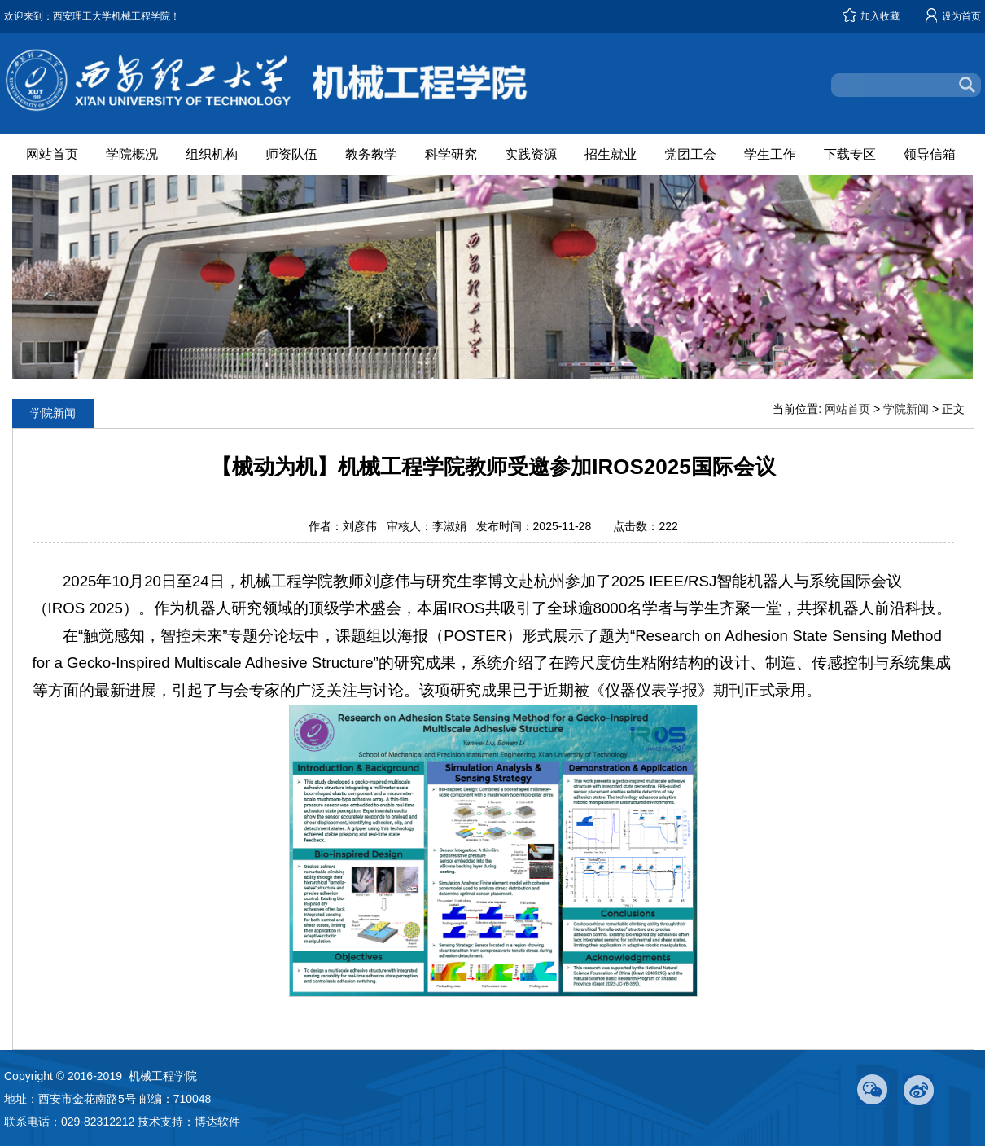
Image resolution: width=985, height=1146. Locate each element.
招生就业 (610, 154)
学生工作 (770, 154)
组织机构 (212, 154)
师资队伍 (291, 154)
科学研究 (451, 154)
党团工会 (690, 154)
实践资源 (531, 154)
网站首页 (52, 154)
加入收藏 (880, 16)
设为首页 (961, 16)
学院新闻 (906, 408)
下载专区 (850, 154)
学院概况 (132, 154)
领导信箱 (930, 154)
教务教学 (371, 154)
